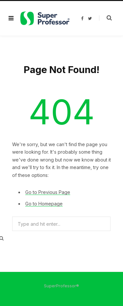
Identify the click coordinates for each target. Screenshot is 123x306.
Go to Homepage (44, 203)
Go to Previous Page (47, 192)
